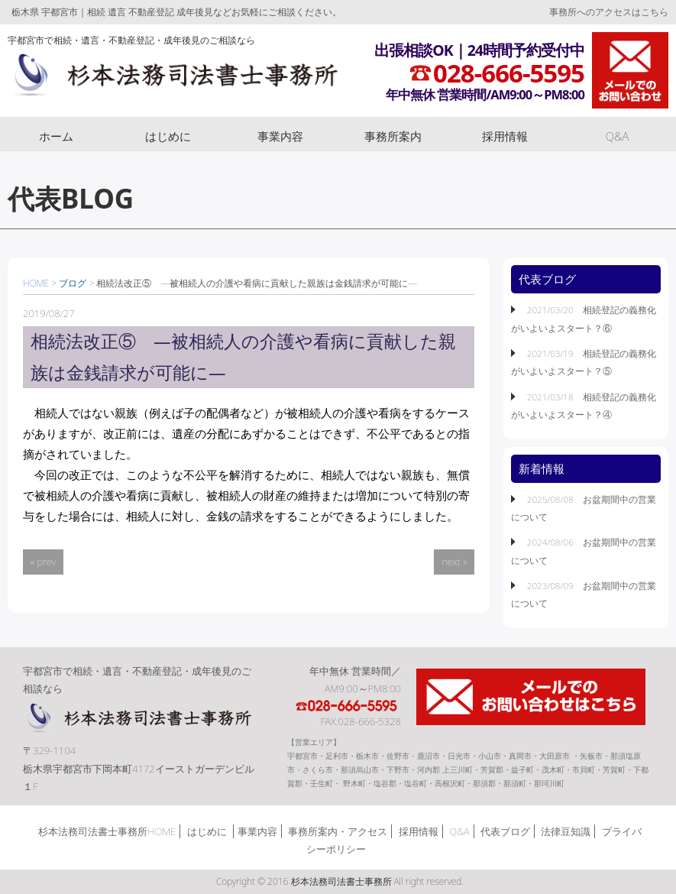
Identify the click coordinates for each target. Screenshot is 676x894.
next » (454, 561)
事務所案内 (393, 136)
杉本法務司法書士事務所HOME (107, 831)
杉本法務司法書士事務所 (173, 78)
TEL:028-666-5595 (348, 705)
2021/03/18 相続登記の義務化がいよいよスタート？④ (583, 405)
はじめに (168, 136)
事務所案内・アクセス (337, 831)
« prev (43, 561)
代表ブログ (505, 831)
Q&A (617, 136)
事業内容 (280, 136)
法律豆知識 (565, 831)
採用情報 (505, 136)
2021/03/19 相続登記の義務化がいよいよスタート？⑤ (583, 362)
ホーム (56, 136)
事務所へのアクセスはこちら (608, 11)
